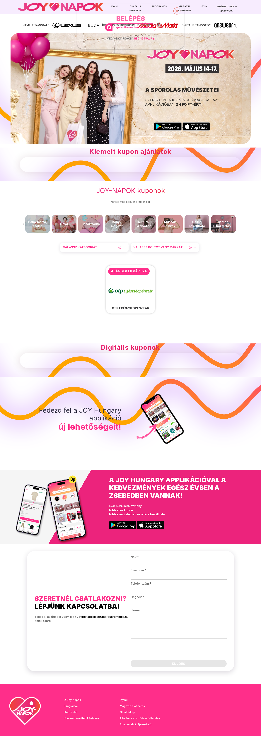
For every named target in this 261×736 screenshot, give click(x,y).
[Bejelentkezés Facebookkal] (130, 27)
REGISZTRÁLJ (144, 38)
